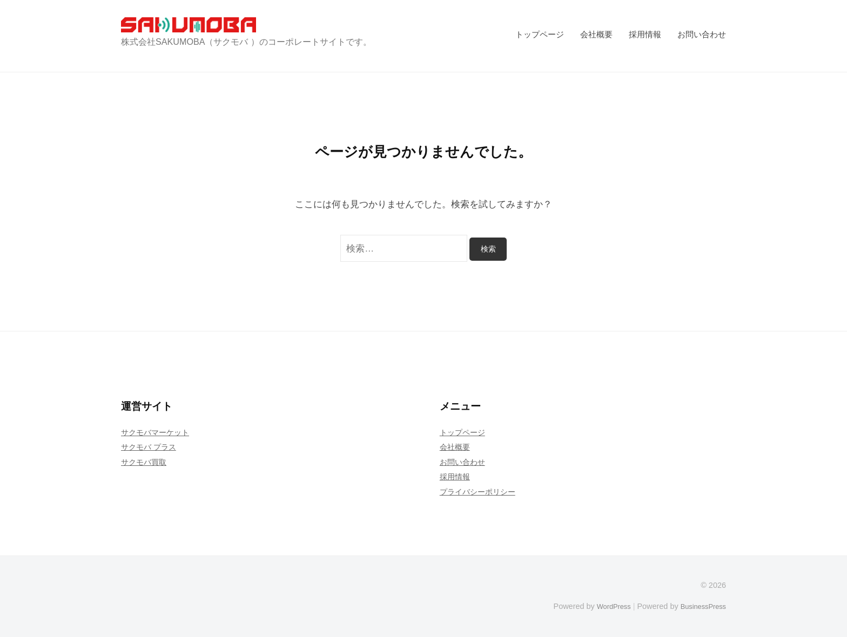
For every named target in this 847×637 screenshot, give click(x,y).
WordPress (605, 606)
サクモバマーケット (157, 432)
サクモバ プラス (150, 446)
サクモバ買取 (145, 461)
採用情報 (645, 34)
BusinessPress (701, 606)
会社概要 (596, 34)
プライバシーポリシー (480, 491)
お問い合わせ (701, 34)
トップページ (539, 34)
